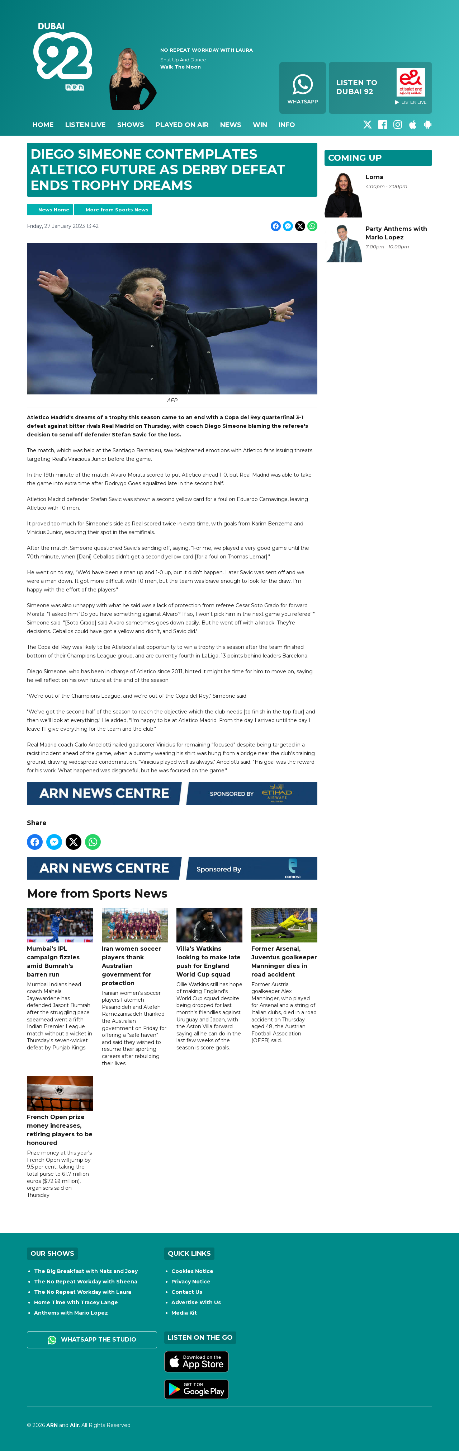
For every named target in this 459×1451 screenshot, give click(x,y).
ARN (52, 1425)
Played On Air (182, 125)
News (230, 125)
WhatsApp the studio (92, 1340)
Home (43, 125)
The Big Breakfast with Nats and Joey (86, 1271)
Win (260, 125)
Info (287, 125)
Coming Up (355, 158)
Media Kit (184, 1313)
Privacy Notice (190, 1281)
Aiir (74, 1425)
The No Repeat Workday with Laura (82, 1292)
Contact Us (186, 1292)
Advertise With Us (196, 1302)
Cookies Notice (192, 1271)
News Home (53, 209)
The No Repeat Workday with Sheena (85, 1281)
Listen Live (85, 125)
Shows (130, 125)
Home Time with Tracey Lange (76, 1302)
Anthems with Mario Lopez (71, 1313)
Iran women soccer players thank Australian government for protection (135, 947)
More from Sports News (117, 209)
